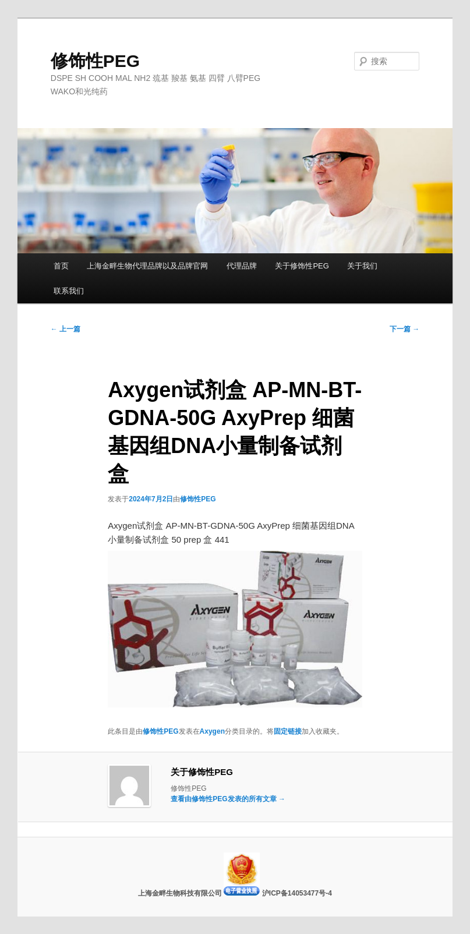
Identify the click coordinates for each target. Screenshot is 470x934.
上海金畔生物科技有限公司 (181, 893)
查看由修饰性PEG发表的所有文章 (228, 799)
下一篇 (404, 329)
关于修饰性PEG (301, 265)
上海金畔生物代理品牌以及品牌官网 (147, 265)
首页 (61, 265)
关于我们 (362, 265)
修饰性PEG (95, 60)
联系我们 (69, 290)
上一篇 (65, 329)
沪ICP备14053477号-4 (297, 893)
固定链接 (288, 731)
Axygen (212, 731)
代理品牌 (242, 265)
